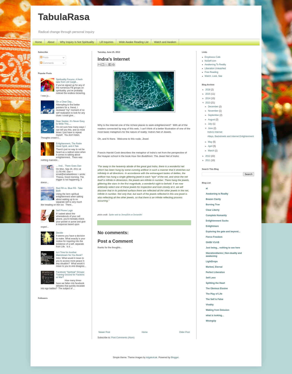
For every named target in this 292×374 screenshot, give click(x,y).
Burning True (213, 204)
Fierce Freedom (214, 237)
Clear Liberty (212, 210)
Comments (47, 63)
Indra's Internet (214, 132)
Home (38, 42)
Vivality (210, 304)
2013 (208, 102)
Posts (44, 57)
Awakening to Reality (217, 193)
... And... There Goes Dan (68, 166)
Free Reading (211, 72)
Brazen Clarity (213, 199)
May (210, 142)
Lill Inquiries (106, 42)
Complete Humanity (216, 215)
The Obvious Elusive (217, 288)
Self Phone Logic (64, 210)
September (214, 115)
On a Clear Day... (64, 101)
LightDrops (212, 261)
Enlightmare (212, 226)
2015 (208, 94)
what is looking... (215, 315)
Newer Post (104, 332)
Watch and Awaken (165, 42)
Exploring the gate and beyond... (223, 231)
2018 (208, 89)
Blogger (175, 357)
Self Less (211, 277)
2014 (208, 98)
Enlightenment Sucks (217, 220)
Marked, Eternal (214, 267)
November (213, 111)
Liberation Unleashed (215, 68)
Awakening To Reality (215, 64)
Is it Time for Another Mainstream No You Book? (69, 253)
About (50, 42)
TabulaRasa (64, 17)
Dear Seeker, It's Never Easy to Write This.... (70, 122)
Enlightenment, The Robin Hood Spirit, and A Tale (69, 144)
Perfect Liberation (215, 272)
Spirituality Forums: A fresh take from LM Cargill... (69, 80)
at (207, 188)
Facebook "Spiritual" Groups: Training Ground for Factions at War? (70, 275)
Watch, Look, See (213, 76)
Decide (59, 233)
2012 (208, 156)
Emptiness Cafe (212, 57)
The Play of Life (214, 294)
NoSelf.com (210, 61)
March (211, 150)
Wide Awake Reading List (134, 42)
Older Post (184, 332)
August (212, 119)
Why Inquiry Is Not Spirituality (77, 42)
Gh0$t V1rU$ (212, 242)
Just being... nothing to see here (223, 247)
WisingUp (211, 321)
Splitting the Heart (215, 283)
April (210, 146)
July (210, 124)
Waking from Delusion (217, 310)
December (213, 106)
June (210, 128)
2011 (208, 160)
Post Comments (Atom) (122, 337)
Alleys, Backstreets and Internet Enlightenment (230, 136)
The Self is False (214, 299)
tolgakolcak (151, 357)
